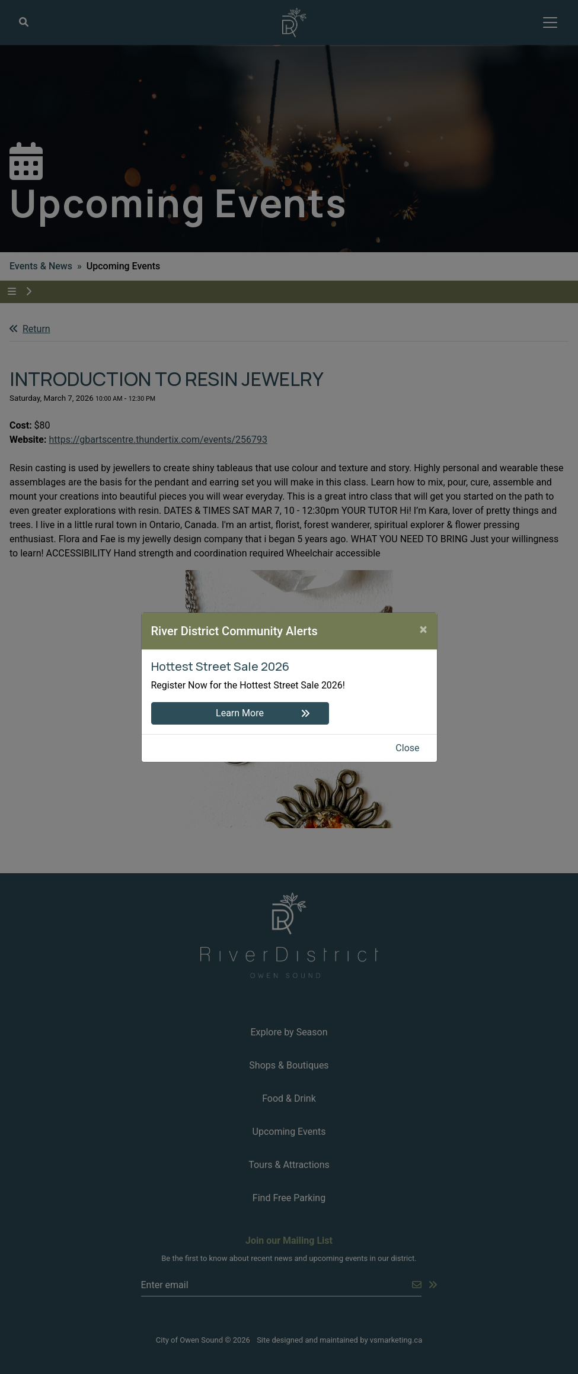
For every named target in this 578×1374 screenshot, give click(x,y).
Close (407, 748)
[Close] (423, 629)
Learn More (240, 713)
